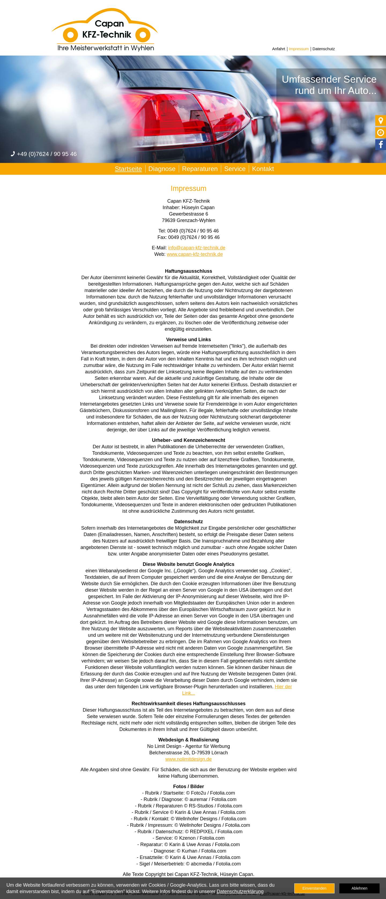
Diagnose (162, 168)
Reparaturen (200, 168)
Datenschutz (324, 48)
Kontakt (263, 168)
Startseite (128, 168)
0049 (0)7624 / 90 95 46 (193, 231)
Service (235, 168)
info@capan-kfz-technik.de (196, 247)
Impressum (299, 48)
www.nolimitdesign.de (188, 759)
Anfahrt (278, 48)
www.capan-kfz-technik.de (195, 254)
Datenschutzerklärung (240, 891)
